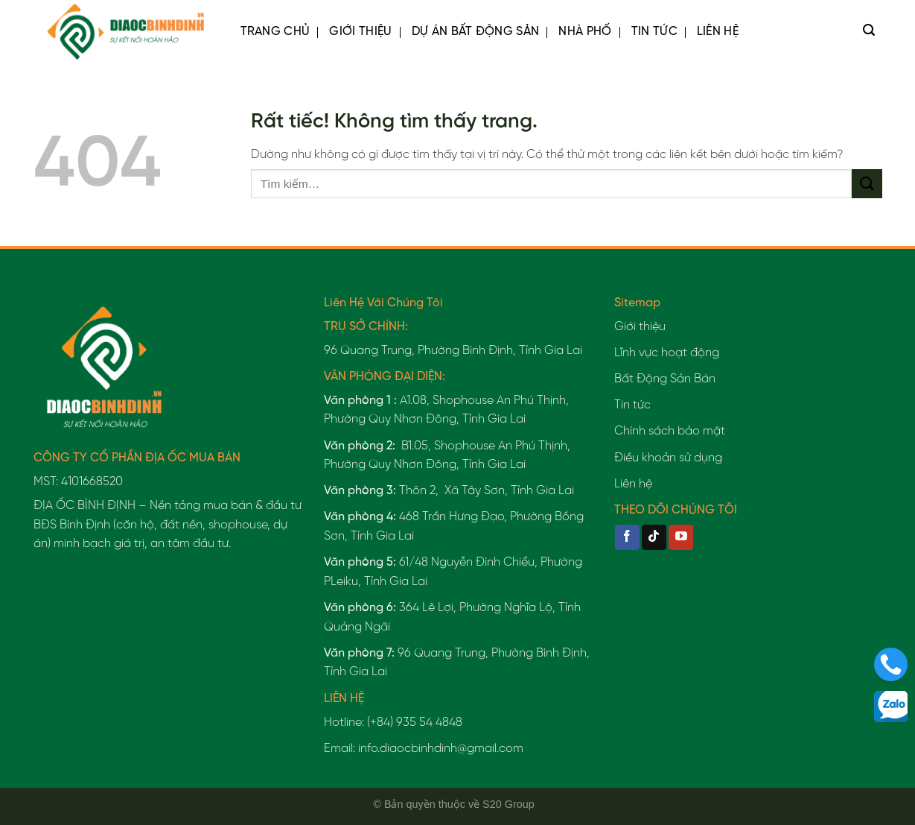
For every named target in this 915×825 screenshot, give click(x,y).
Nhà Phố (584, 31)
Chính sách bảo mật (669, 431)
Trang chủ (275, 31)
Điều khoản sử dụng (668, 458)
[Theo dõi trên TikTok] (654, 537)
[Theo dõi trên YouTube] (681, 537)
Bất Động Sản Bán (664, 379)
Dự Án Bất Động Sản (476, 31)
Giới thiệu (360, 31)
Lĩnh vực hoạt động (666, 353)
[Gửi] (866, 183)
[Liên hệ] (891, 664)
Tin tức (654, 31)
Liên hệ (718, 31)
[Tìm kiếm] (869, 32)
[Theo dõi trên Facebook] (627, 537)
